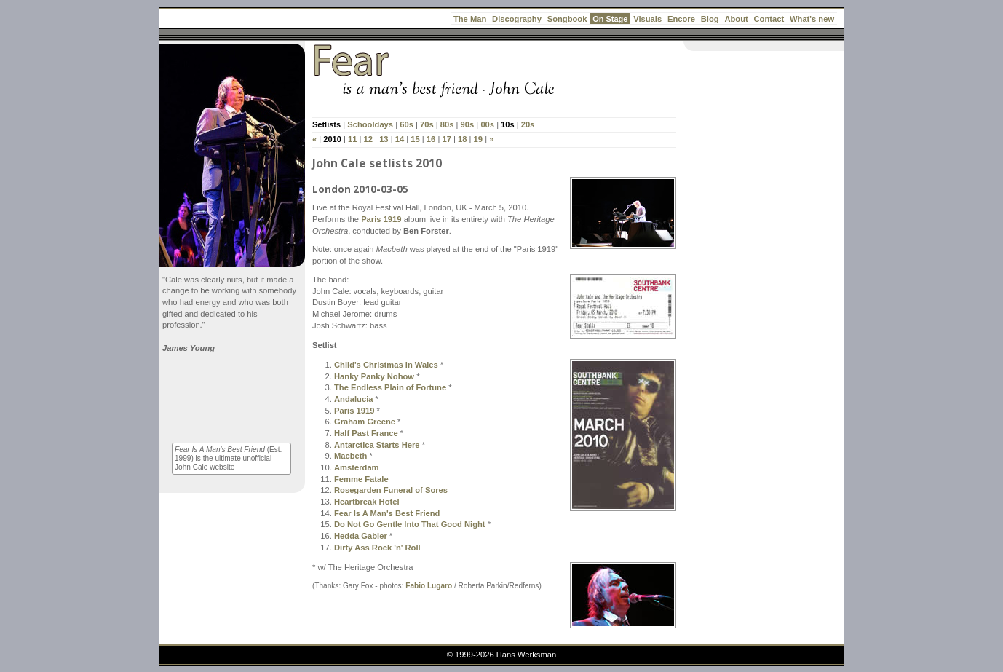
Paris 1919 (381, 219)
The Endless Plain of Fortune (390, 387)
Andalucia (353, 399)
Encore (681, 19)
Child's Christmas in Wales (386, 364)
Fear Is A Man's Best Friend (387, 513)
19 (478, 139)
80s (447, 124)
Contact (769, 19)
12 (368, 139)
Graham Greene (364, 421)
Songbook (567, 19)
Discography (517, 19)
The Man (469, 19)
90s (468, 124)
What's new (812, 19)
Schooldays (370, 124)
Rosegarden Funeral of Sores (391, 490)
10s (507, 124)
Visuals (647, 19)
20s (528, 124)
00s (487, 124)
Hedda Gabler (360, 535)
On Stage (609, 19)
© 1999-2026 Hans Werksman (501, 654)
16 (431, 139)
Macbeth (350, 455)
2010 (332, 139)
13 (383, 139)
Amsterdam (356, 467)
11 (352, 139)
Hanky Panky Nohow (374, 376)
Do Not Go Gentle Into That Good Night (409, 524)
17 (446, 139)
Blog (710, 19)
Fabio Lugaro (428, 586)
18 (462, 139)
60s (406, 124)
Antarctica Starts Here (377, 444)
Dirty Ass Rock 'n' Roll (377, 547)
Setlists (326, 124)
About (736, 19)
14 (399, 139)
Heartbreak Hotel (367, 501)
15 (415, 139)
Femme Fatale (361, 479)
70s (427, 124)
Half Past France (366, 433)
